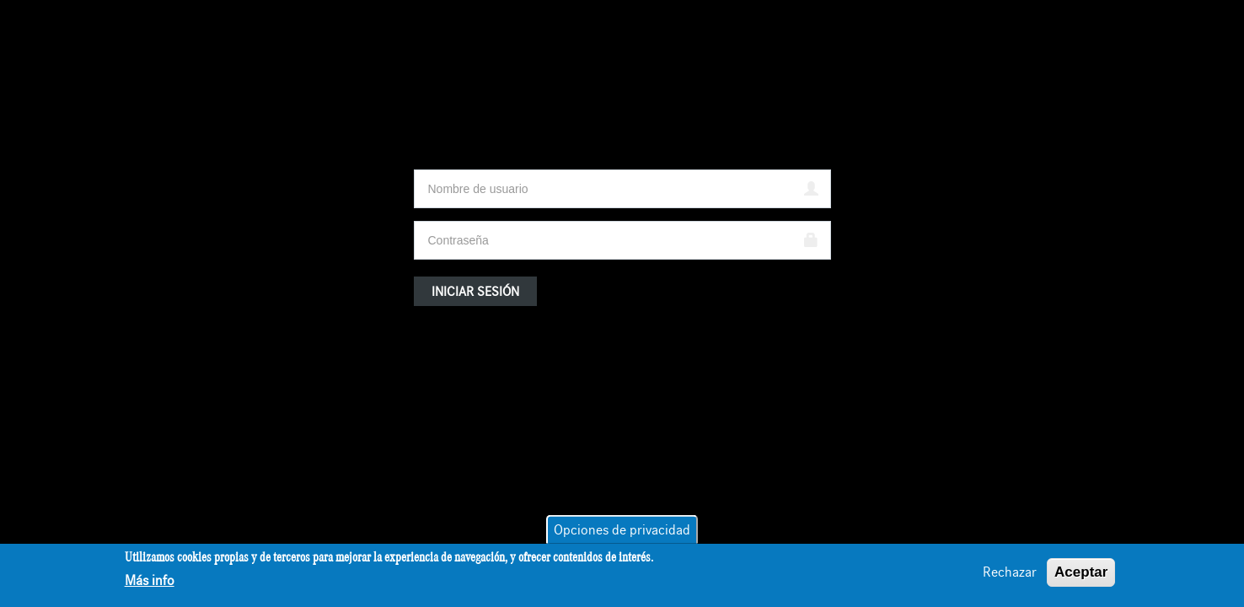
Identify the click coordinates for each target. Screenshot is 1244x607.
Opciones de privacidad (622, 532)
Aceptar (1080, 574)
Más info (149, 582)
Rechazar (1010, 574)
